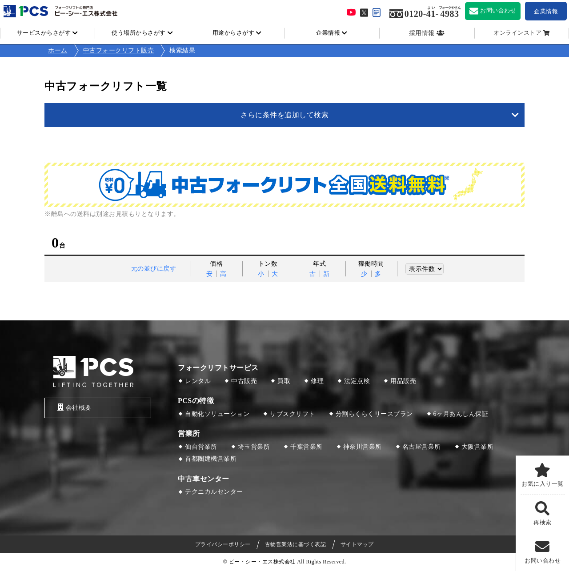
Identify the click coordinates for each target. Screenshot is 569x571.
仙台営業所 (201, 446)
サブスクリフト (292, 414)
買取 (283, 381)
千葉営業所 (306, 446)
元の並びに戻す (153, 268)
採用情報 (422, 33)
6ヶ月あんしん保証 (461, 414)
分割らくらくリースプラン (374, 414)
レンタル (198, 381)
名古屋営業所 (421, 446)
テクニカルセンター (214, 491)
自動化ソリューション (217, 414)
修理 (317, 381)
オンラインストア (517, 33)
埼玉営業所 (254, 446)
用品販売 (403, 381)
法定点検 (357, 381)
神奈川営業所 (362, 446)
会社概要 (73, 407)
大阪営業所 (477, 446)
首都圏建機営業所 (210, 458)
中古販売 (244, 381)
